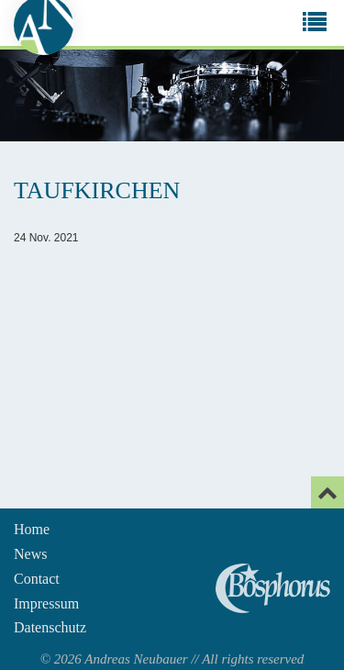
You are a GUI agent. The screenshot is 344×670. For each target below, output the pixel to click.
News (30, 554)
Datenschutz (50, 627)
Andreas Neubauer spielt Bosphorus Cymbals (273, 588)
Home (32, 529)
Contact (37, 578)
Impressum (46, 603)
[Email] (327, 492)
